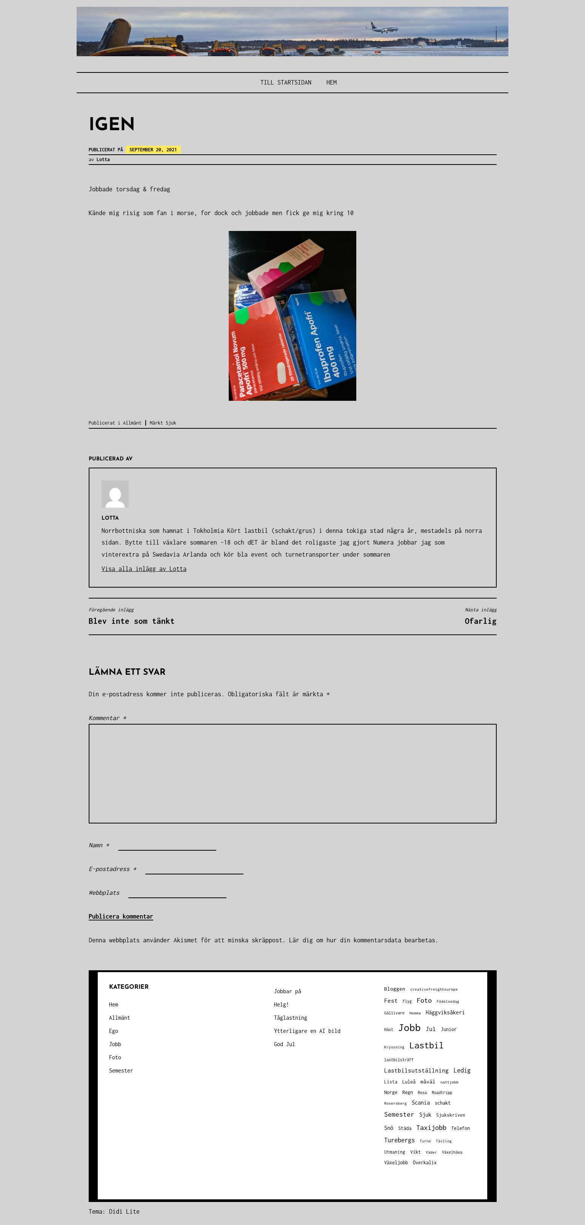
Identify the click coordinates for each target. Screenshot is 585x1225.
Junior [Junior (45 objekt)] (449, 1029)
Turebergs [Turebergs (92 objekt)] (399, 1139)
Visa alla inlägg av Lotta (144, 568)
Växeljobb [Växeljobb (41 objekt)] (396, 1162)
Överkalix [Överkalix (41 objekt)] (425, 1162)
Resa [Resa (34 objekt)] (422, 1092)
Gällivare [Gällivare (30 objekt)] (394, 1013)
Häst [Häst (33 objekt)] (388, 1029)
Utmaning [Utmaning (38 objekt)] (394, 1152)
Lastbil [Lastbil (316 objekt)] (427, 1045)
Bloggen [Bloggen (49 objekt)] (394, 989)
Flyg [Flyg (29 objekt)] (407, 1001)
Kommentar (107, 717)
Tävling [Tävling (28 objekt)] (444, 1141)
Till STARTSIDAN (285, 82)
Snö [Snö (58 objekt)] (388, 1128)
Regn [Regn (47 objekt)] (407, 1092)
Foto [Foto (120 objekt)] (424, 1000)
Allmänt (132, 423)
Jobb (115, 1044)
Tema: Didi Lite (114, 1211)
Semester (121, 1070)
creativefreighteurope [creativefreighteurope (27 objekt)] (434, 989)
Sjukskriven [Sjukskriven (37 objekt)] (450, 1115)
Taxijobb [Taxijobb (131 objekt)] (431, 1127)
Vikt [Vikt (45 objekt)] (415, 1152)
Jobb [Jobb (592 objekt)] (409, 1027)
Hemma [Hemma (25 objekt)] (415, 1013)
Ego (113, 1031)
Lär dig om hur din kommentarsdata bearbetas (362, 940)
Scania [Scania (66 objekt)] (421, 1102)
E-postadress (112, 868)
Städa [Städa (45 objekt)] (404, 1128)
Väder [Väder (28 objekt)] (431, 1152)
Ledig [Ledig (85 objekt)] (462, 1070)
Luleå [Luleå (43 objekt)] (409, 1082)
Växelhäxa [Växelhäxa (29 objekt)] (452, 1152)
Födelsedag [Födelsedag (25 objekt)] (448, 1001)
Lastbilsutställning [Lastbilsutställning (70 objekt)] (416, 1070)
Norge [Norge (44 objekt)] (390, 1092)
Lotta (103, 159)
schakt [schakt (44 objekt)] (443, 1103)
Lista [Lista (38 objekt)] (390, 1081)
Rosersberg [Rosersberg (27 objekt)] (395, 1103)
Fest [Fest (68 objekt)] (391, 1000)
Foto (115, 1057)
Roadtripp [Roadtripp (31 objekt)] (442, 1092)
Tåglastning (290, 1017)
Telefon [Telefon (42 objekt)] (460, 1128)
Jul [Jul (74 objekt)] (431, 1028)
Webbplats (104, 892)
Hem (331, 82)
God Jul (284, 1044)
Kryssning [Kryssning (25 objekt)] (394, 1047)
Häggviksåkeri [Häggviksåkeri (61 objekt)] (445, 1012)
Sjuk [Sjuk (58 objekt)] (425, 1115)
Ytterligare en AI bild (307, 1031)
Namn (99, 845)
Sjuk (171, 423)
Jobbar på (287, 991)
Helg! (281, 1004)
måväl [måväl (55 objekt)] (428, 1082)
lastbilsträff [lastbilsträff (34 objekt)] (399, 1059)
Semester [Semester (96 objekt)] (399, 1114)
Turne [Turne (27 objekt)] (425, 1141)
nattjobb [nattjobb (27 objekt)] (449, 1082)
